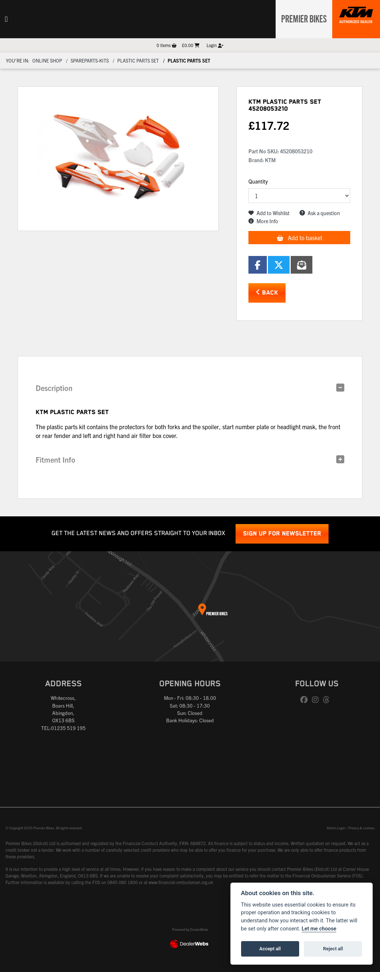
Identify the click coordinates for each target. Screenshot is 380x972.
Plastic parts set (138, 60)
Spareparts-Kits (90, 60)
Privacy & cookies (361, 828)
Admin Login (336, 828)
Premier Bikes (302, 18)
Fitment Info (55, 459)
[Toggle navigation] (6, 19)
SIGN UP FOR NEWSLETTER (282, 533)
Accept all (270, 948)
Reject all (333, 948)
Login (215, 45)
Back (267, 292)
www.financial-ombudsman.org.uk (180, 882)
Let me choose (319, 929)
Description (54, 387)
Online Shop (47, 60)
